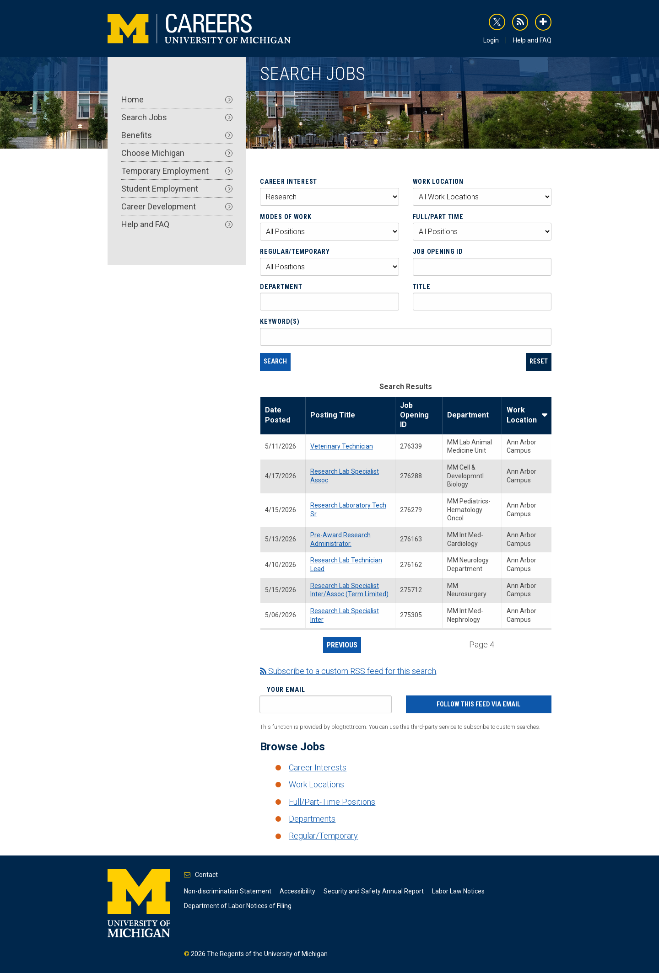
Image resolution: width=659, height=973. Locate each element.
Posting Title (332, 415)
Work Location (438, 181)
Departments (312, 818)
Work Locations (316, 784)
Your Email (286, 689)
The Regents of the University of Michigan (267, 953)
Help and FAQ (532, 40)
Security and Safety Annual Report (374, 891)
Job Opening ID (438, 251)
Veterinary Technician (341, 446)
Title (422, 286)
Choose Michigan (176, 153)
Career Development (176, 206)
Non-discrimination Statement (227, 891)
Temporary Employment (176, 171)
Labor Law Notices (458, 891)
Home (176, 99)
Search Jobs (176, 117)
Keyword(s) (279, 321)
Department (281, 286)
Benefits (176, 135)
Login (491, 40)
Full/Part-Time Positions (332, 802)
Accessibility (297, 891)
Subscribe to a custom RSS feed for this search (348, 671)
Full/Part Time (438, 216)
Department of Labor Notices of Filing (238, 905)
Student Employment (176, 188)
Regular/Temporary (295, 251)
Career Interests (317, 767)
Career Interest (288, 181)
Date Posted (277, 415)
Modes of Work (285, 216)
